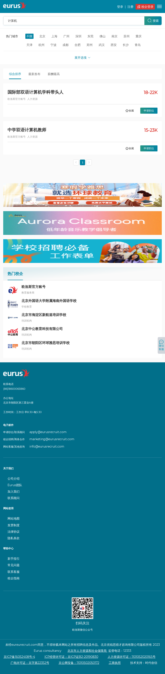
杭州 (41, 45)
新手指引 (14, 559)
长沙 (126, 45)
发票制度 (14, 525)
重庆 (139, 36)
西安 (114, 45)
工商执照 (115, 663)
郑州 (90, 45)
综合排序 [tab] (15, 74)
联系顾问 (14, 498)
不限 (29, 36)
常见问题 (14, 565)
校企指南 (14, 578)
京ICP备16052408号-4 (19, 657)
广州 (66, 36)
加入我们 (14, 491)
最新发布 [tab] (34, 74)
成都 (66, 45)
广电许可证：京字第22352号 (30, 663)
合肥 (78, 45)
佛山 (102, 36)
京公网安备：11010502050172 (79, 663)
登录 (120, 7)
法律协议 (14, 532)
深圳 (78, 36)
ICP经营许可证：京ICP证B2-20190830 (71, 657)
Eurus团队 (15, 485)
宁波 (53, 45)
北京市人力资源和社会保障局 (87, 651)
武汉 (102, 45)
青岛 (138, 45)
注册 (130, 7)
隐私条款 (14, 538)
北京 (42, 36)
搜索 (153, 20)
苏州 (127, 36)
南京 (115, 36)
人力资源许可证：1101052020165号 (132, 657)
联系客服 (14, 572)
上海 (54, 36)
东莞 (90, 36)
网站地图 (14, 518)
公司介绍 (14, 479)
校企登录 (145, 7)
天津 (29, 45)
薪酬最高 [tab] (54, 74)
